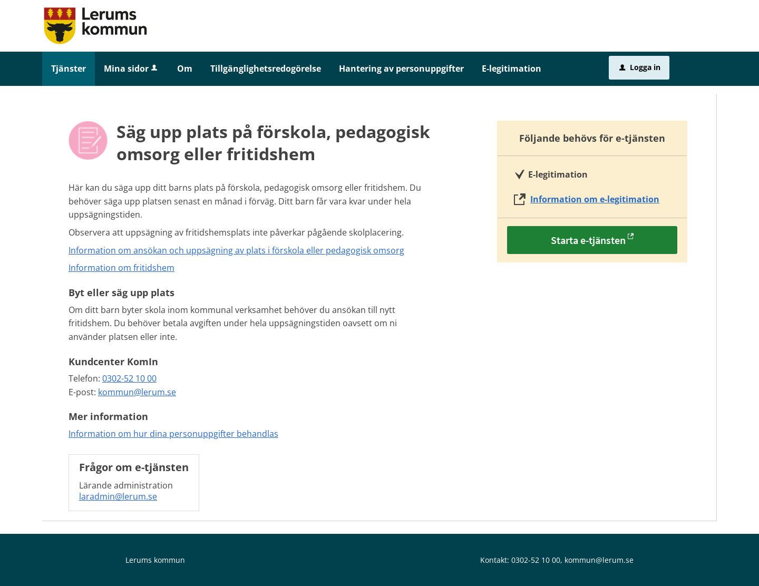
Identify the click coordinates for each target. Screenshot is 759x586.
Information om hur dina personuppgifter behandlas (173, 434)
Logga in (639, 67)
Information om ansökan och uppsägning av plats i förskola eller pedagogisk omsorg (236, 250)
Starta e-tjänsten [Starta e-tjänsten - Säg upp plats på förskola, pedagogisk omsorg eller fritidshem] (588, 240)
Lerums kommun (155, 560)
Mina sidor (131, 68)
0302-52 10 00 (129, 378)
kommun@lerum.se (137, 392)
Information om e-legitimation (594, 199)
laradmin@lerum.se (118, 496)
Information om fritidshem (121, 268)
